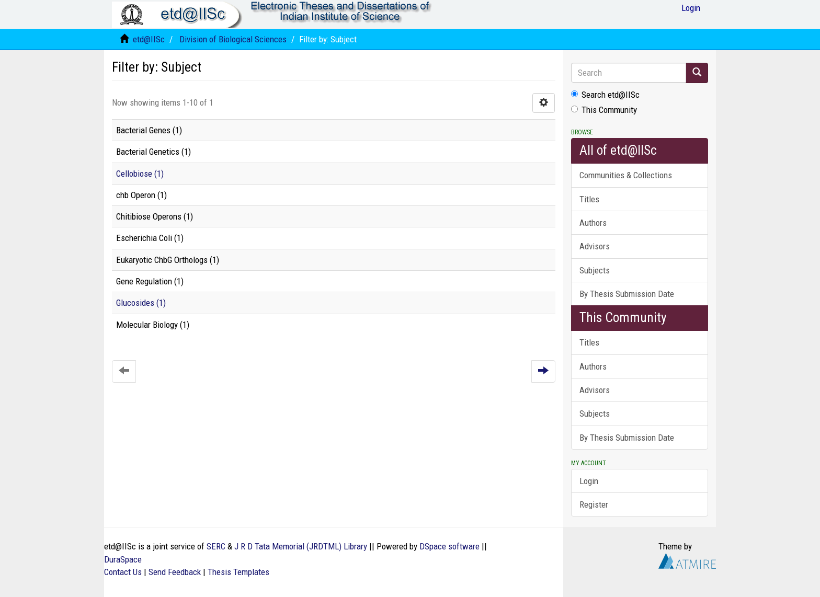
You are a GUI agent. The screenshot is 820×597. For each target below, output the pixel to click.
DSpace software (449, 546)
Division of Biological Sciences (233, 39)
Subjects (594, 270)
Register (593, 504)
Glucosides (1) (141, 302)
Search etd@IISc (605, 94)
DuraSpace (123, 559)
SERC (216, 546)
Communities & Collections (625, 175)
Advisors (594, 246)
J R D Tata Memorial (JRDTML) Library (300, 546)
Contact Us (123, 572)
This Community (604, 110)
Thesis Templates (238, 572)
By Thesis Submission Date (626, 294)
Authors (593, 222)
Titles (589, 199)
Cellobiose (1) (140, 173)
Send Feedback (175, 572)
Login (588, 481)
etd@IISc (149, 39)
